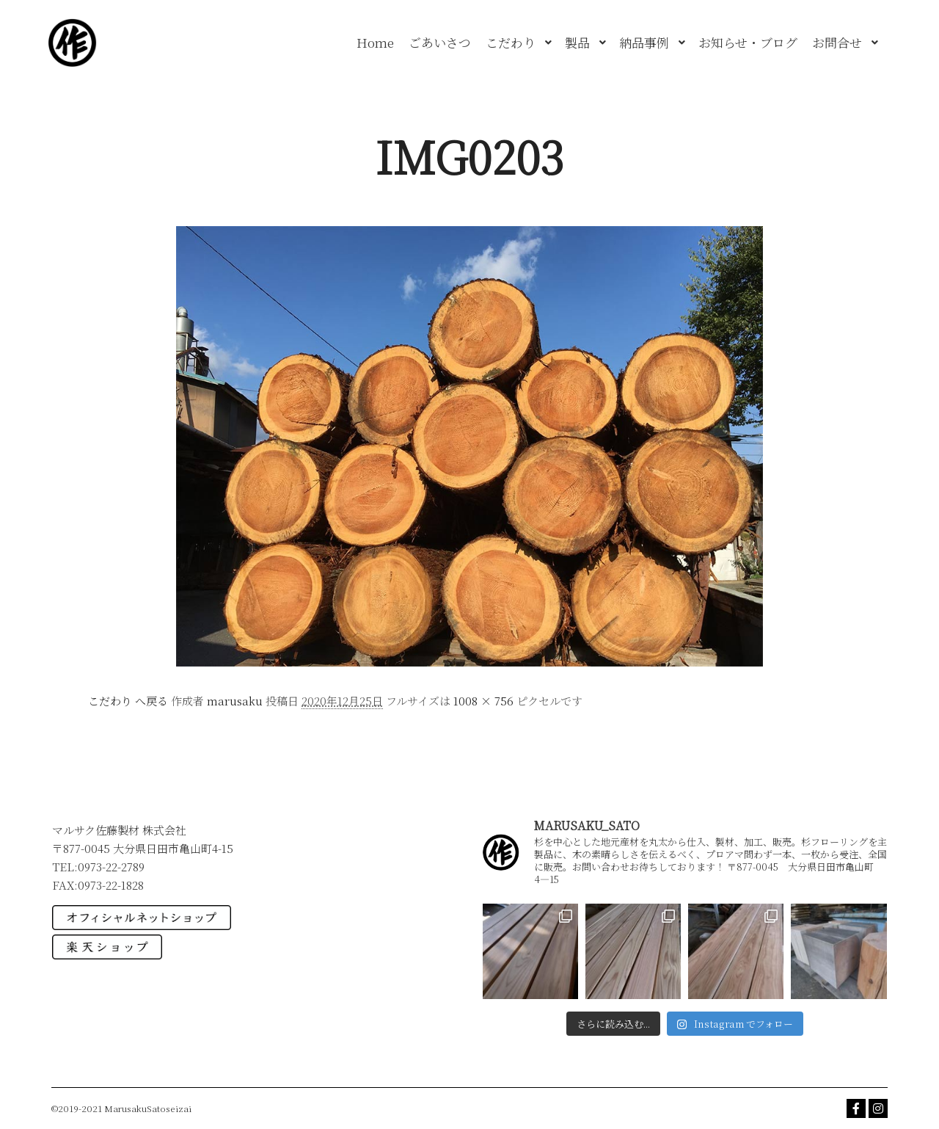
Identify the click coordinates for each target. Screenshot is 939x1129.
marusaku (235, 700)
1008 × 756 (483, 700)
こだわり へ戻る (128, 700)
